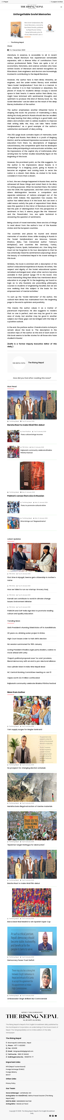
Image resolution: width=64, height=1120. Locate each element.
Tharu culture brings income (32, 434)
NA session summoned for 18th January (24, 644)
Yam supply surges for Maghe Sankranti (24, 729)
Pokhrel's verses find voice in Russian (25, 495)
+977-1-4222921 (19, 1045)
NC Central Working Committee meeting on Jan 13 (29, 672)
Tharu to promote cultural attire (33, 505)
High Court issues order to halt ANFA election (27, 638)
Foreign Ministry (11, 1072)
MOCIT (8, 1075)
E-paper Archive (56, 2)
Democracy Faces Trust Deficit (20, 960)
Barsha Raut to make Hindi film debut (26, 425)
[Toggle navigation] (61, 7)
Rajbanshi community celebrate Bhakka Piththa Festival (31, 683)
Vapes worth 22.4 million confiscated (23, 678)
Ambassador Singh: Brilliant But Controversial (27, 998)
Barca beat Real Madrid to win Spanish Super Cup (29, 921)
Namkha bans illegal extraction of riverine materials (29, 806)
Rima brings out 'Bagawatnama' (33, 521)
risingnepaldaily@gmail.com (23, 1051)
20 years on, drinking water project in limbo (26, 633)
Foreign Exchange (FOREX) (15, 1069)
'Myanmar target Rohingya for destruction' (26, 845)
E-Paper (4, 2)
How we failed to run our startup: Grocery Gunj (27, 589)
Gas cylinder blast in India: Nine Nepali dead (26, 666)
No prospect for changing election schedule (26, 768)
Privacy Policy (10, 1083)
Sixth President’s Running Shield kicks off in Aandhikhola (31, 627)
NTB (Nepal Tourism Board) (15, 1067)
